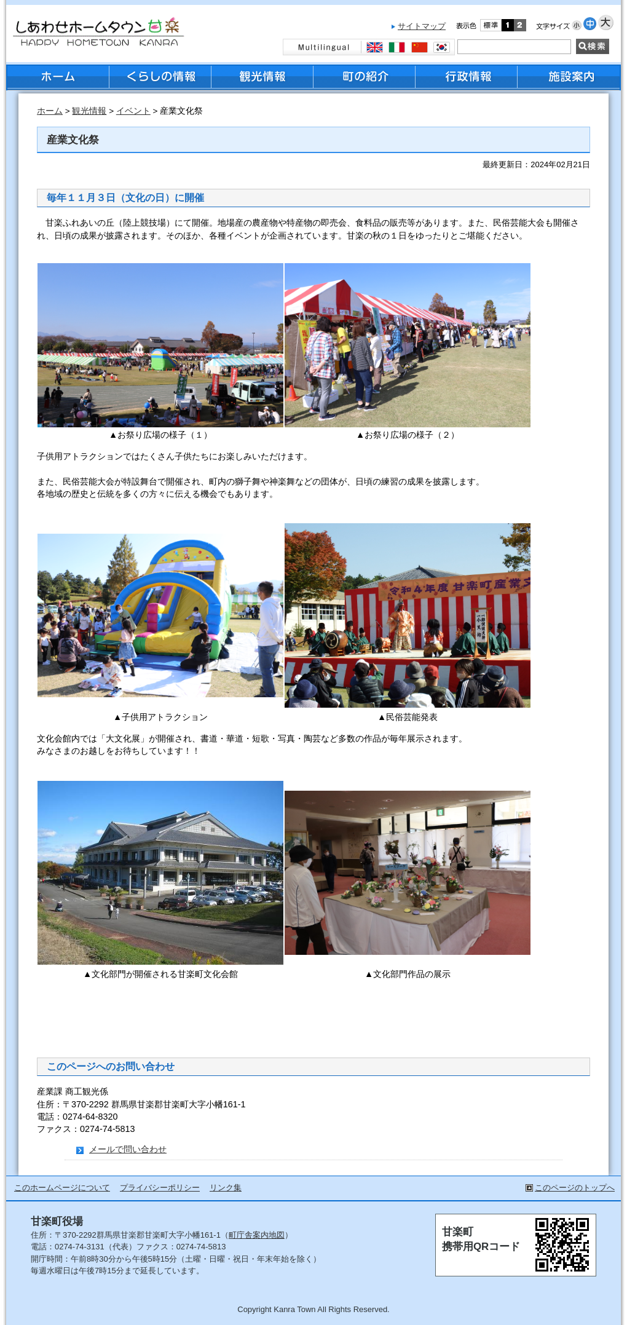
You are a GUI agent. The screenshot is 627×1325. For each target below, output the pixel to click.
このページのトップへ (575, 1187)
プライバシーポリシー (160, 1187)
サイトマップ (422, 26)
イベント (133, 111)
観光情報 (89, 111)
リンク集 (226, 1187)
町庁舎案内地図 (257, 1235)
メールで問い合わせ (128, 1149)
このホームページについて (62, 1187)
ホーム (50, 111)
